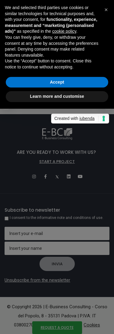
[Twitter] (57, 176)
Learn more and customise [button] (57, 96)
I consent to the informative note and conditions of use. (56, 218)
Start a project (57, 161)
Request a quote (57, 327)
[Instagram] (34, 176)
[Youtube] (80, 176)
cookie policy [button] (64, 31)
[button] (106, 10)
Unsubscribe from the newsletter (37, 280)
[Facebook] (45, 176)
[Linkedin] (68, 176)
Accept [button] (57, 82)
